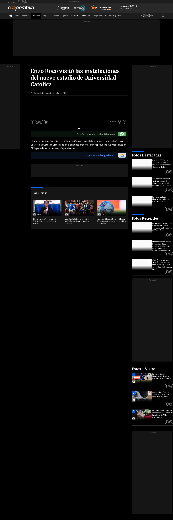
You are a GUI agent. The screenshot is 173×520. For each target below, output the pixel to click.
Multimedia (85, 16)
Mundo (56, 16)
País (17, 16)
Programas (97, 16)
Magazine (26, 16)
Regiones (46, 16)
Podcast (74, 16)
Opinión (65, 16)
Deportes (36, 16)
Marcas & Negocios (113, 16)
